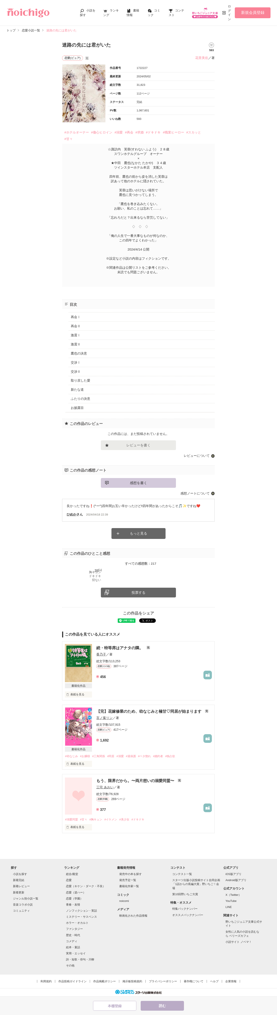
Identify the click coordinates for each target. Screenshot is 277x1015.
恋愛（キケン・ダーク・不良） (85, 886)
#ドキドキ (153, 132)
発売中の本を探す (130, 874)
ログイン (229, 13)
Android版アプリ (235, 880)
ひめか (71, 514)
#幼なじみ (71, 756)
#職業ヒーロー (173, 132)
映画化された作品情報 (133, 915)
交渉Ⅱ (76, 371)
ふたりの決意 (80, 398)
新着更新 (18, 892)
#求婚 (139, 132)
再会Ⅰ (76, 317)
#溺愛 (118, 132)
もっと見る (138, 533)
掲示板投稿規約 (132, 981)
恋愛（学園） (74, 898)
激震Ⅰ (76, 335)
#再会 (129, 132)
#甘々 (68, 139)
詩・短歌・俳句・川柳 (80, 959)
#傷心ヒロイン (101, 132)
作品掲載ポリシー (104, 981)
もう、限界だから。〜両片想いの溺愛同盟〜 (135, 781)
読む (162, 1006)
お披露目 (77, 408)
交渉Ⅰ (76, 362)
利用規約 (46, 981)
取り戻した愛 (80, 380)
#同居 (110, 756)
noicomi (124, 901)
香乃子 (101, 654)
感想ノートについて (195, 493)
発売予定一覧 (127, 880)
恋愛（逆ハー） (76, 892)
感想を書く (138, 483)
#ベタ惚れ (144, 756)
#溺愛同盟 (71, 819)
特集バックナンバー (185, 908)
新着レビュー (21, 886)
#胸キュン (95, 819)
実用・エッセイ (76, 953)
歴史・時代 (73, 935)
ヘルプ (214, 981)
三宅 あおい (104, 787)
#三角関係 (98, 756)
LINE (228, 907)
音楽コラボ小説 (23, 904)
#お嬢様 (85, 756)
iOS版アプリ (233, 874)
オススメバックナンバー (187, 915)
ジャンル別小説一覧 (25, 898)
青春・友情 (73, 904)
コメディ (71, 941)
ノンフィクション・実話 (81, 910)
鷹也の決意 (79, 353)
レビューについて (197, 455)
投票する (138, 592)
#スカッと (193, 132)
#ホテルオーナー (76, 132)
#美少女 (124, 819)
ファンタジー (74, 928)
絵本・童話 (73, 947)
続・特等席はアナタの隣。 (120, 648)
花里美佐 (201, 58)
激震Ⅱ (76, 344)
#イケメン (110, 819)
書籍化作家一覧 (129, 886)
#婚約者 (158, 756)
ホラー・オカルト (77, 922)
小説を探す (20, 874)
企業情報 (231, 981)
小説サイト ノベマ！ (238, 941)
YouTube (231, 901)
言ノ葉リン (104, 718)
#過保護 (131, 756)
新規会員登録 (252, 12)
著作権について (193, 981)
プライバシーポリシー (163, 981)
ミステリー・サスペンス (81, 916)
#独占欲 (170, 756)
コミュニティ (21, 910)
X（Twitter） (233, 894)
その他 (70, 965)
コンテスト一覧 (182, 874)
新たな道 (77, 389)
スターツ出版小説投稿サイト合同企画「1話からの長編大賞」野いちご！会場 (196, 884)
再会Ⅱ (76, 326)
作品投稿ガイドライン (72, 981)
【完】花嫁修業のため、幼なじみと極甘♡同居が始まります (149, 711)
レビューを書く (138, 445)
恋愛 (69, 880)
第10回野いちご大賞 (185, 894)
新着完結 (18, 880)
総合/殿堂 (72, 874)
